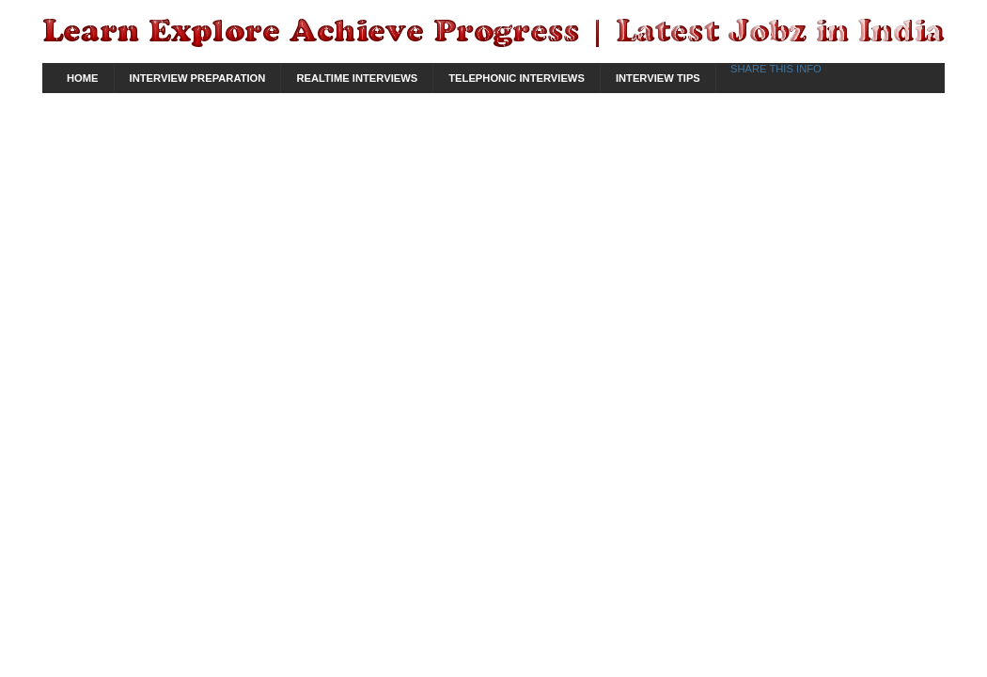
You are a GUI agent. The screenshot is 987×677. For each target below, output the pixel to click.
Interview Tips (658, 78)
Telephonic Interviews (516, 78)
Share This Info (777, 68)
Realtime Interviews (356, 78)
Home (83, 78)
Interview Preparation (198, 78)
